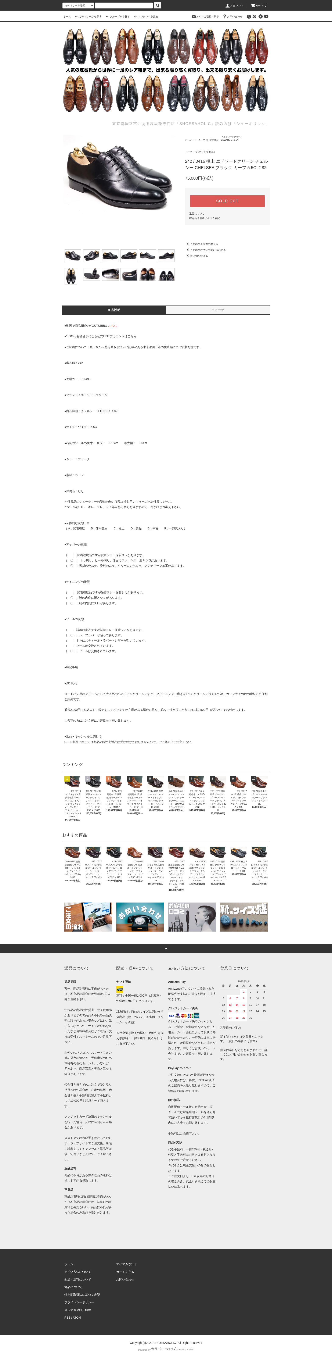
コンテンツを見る (145, 16)
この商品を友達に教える (201, 244)
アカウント (234, 5)
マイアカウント (126, 1264)
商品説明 (114, 310)
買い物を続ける (196, 255)
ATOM (77, 1317)
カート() (259, 5)
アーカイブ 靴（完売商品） (207, 140)
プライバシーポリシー (79, 1302)
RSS (67, 1317)
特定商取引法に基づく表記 (204, 218)
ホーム (67, 16)
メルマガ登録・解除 (205, 16)
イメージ (217, 310)
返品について (197, 213)
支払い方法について (77, 1272)
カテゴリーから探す (88, 16)
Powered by (166, 1350)
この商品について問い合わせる (205, 250)
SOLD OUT (227, 201)
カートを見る (125, 1272)
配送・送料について (77, 1279)
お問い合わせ (232, 16)
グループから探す (117, 16)
